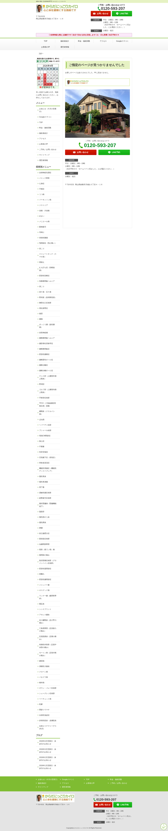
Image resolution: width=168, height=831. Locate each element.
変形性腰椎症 (44, 354)
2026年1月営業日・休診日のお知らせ (47, 767)
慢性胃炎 (42, 476)
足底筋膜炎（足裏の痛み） (47, 638)
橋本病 (41, 683)
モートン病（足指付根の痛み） (47, 654)
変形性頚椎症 (44, 276)
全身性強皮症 (44, 715)
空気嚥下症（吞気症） (47, 457)
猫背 (41, 313)
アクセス (103, 41)
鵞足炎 (41, 604)
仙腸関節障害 (44, 544)
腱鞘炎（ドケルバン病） (47, 412)
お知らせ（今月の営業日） (47, 110)
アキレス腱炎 (44, 615)
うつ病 (41, 194)
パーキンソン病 (45, 200)
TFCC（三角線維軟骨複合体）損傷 (47, 404)
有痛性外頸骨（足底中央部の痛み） (47, 646)
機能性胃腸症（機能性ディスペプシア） (47, 469)
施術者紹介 (64, 41)
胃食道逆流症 (44, 463)
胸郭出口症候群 (45, 303)
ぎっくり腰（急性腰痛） (47, 326)
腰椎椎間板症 (44, 349)
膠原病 (41, 661)
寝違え (41, 262)
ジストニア (43, 205)
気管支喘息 (43, 452)
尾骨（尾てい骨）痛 (47, 549)
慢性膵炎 (42, 522)
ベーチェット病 (45, 699)
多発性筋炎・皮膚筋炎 (47, 720)
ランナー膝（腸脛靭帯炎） (47, 597)
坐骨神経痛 (43, 333)
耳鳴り (41, 232)
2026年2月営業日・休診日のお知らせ (47, 758)
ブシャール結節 (45, 430)
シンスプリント (45, 609)
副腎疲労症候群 (45, 498)
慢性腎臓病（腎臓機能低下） (47, 505)
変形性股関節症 (45, 569)
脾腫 (41, 528)
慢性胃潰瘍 (43, 482)
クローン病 (43, 672)
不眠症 (41, 189)
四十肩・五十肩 (45, 292)
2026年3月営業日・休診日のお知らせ (47, 750)
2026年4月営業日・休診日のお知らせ (47, 742)
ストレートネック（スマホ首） (47, 255)
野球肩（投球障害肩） (47, 297)
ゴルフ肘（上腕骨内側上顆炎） (47, 391)
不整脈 (41, 446)
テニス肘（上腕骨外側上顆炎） (47, 377)
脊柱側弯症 (43, 308)
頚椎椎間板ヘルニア (47, 281)
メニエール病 (44, 221)
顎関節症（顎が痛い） (47, 243)
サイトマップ (44, 155)
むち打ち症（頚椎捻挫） (47, 269)
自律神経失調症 (45, 173)
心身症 (41, 183)
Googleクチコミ (122, 41)
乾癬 (41, 704)
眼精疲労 (42, 227)
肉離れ (41, 574)
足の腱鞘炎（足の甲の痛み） (47, 621)
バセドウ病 (43, 677)
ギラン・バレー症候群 (47, 688)
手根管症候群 (44, 398)
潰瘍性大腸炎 (44, 666)
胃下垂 (41, 487)
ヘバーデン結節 (45, 425)
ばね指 (41, 419)
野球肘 (41, 384)
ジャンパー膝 (44, 585)
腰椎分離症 (43, 365)
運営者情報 (64, 47)
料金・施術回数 (84, 41)
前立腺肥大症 (44, 533)
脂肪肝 (41, 512)
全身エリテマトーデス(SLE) (47, 727)
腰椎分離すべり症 (46, 370)
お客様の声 (45, 47)
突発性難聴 (43, 238)
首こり (41, 248)
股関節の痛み (44, 555)
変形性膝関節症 (45, 579)
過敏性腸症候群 (45, 493)
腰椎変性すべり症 (46, 360)
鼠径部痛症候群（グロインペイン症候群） (47, 562)
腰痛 (41, 319)
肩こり (41, 286)
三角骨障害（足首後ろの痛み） (47, 629)
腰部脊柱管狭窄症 (46, 343)
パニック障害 (44, 178)
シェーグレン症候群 (47, 693)
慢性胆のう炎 (44, 517)
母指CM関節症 (44, 436)
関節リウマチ (44, 710)
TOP (45, 41)
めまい (41, 216)
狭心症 (41, 441)
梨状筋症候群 (44, 539)
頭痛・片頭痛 (44, 211)
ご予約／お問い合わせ (47, 149)
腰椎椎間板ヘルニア (47, 338)
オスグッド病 (44, 590)
